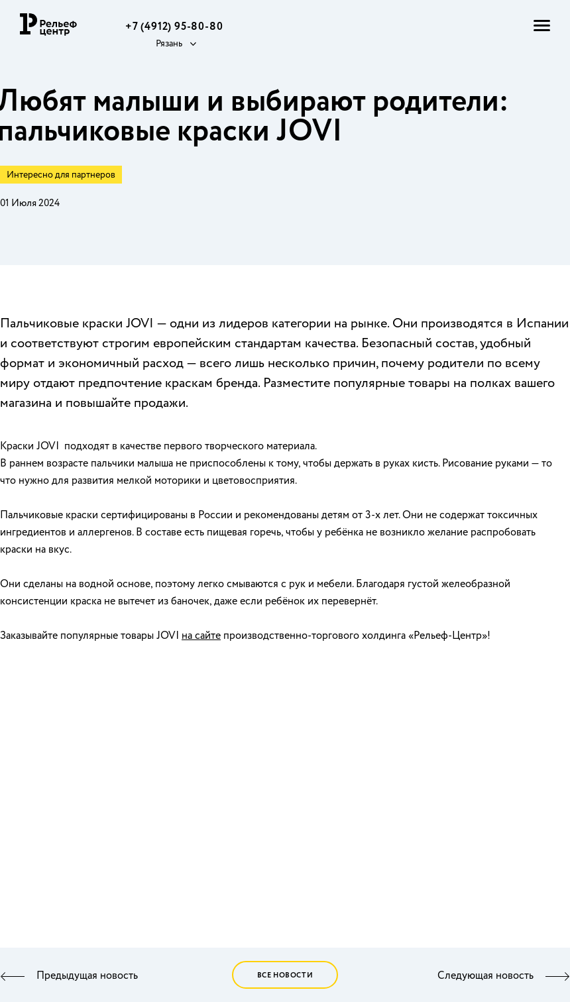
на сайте (201, 635)
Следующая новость (485, 976)
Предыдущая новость (87, 976)
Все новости (285, 975)
